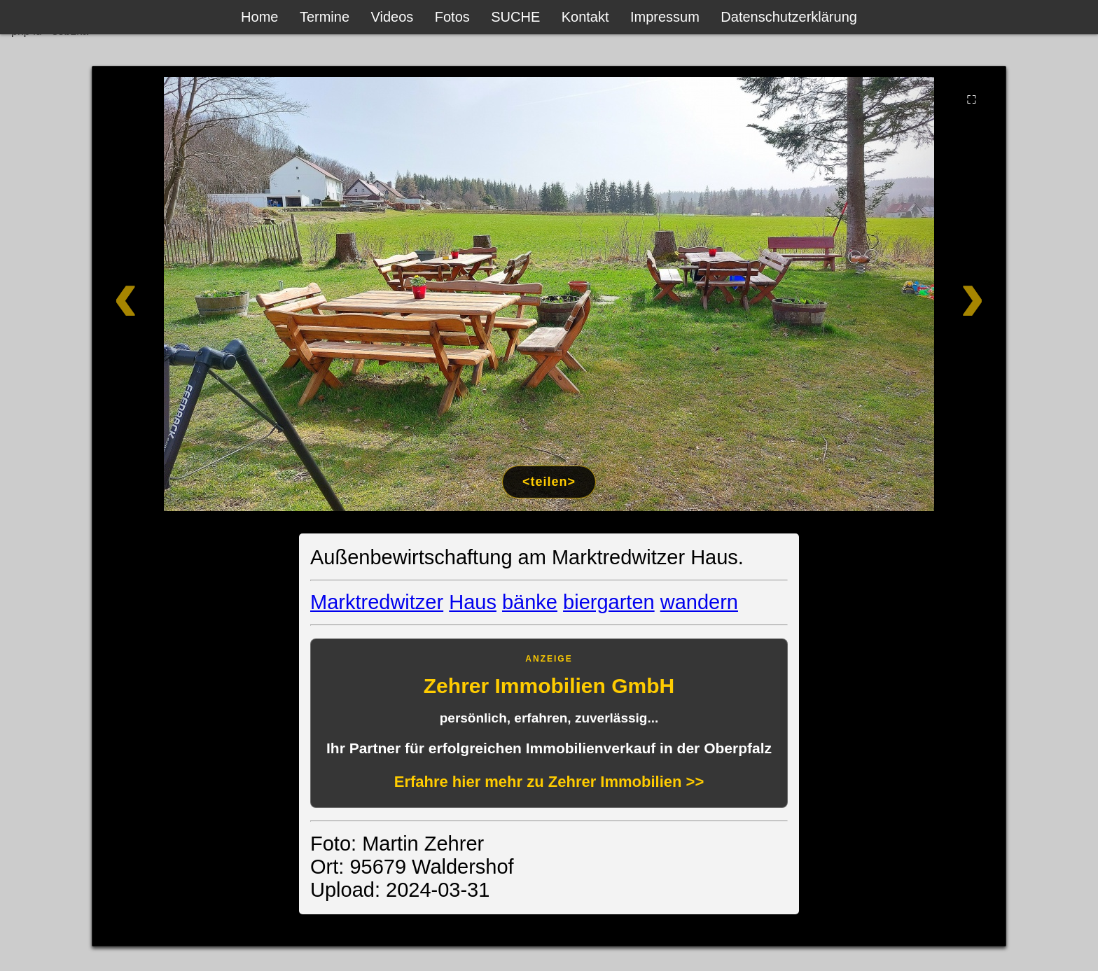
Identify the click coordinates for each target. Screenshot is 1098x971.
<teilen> (549, 482)
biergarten (609, 602)
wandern (699, 602)
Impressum (665, 17)
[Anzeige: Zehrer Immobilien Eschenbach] (549, 723)
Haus (472, 602)
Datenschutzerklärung (789, 17)
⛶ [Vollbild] (971, 99)
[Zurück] (183, 294)
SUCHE (515, 17)
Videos (392, 17)
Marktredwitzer (376, 602)
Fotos (452, 17)
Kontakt (585, 17)
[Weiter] (915, 294)
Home (259, 17)
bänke (529, 602)
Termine (324, 17)
